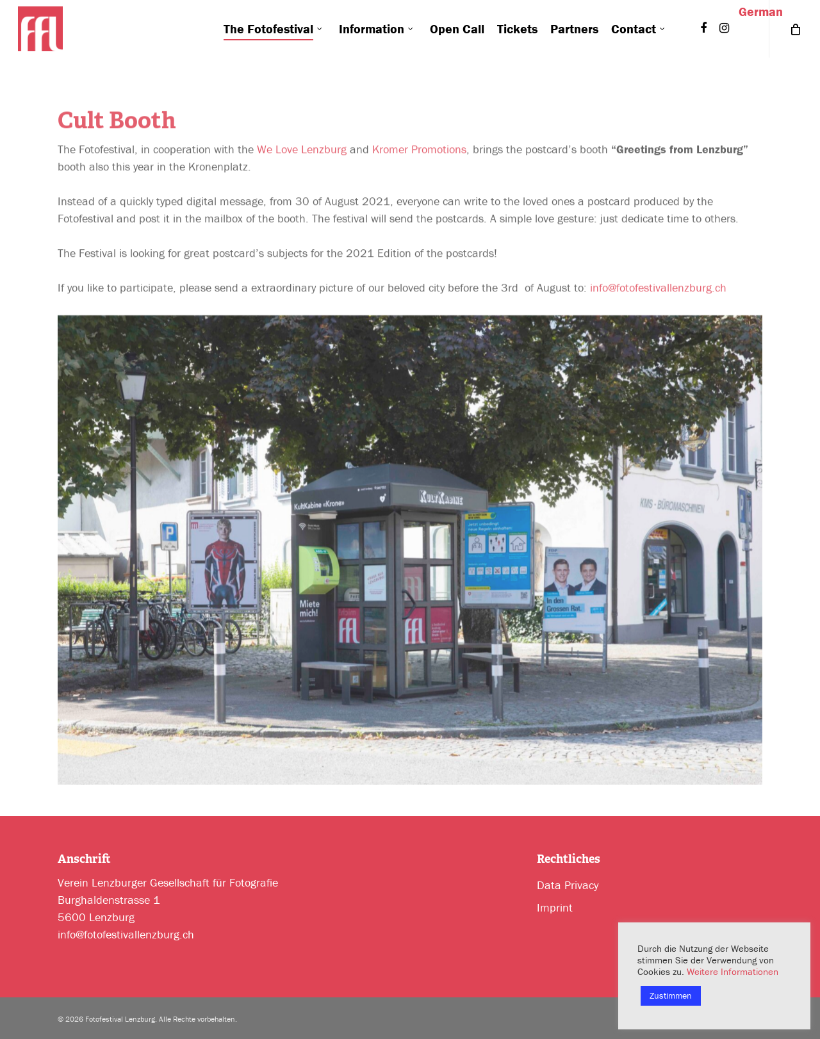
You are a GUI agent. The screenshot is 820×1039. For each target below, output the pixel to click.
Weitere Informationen (732, 971)
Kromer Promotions (419, 154)
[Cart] (794, 29)
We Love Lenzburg (302, 154)
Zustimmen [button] (671, 995)
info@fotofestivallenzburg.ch (658, 292)
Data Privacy (567, 885)
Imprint (555, 907)
